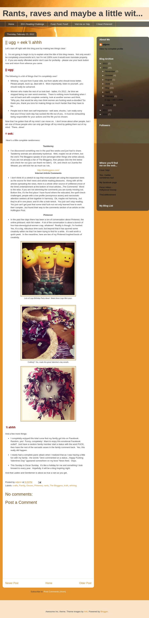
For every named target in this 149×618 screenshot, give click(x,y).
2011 (105, 110)
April (107, 92)
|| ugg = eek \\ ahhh (114, 100)
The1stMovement (107, 194)
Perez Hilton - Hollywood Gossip (107, 188)
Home (11, 24)
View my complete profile (111, 49)
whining (73, 485)
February (109, 96)
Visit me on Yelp (82, 24)
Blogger (104, 611)
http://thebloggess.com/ (48, 170)
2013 (105, 63)
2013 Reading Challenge (32, 24)
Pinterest (38, 485)
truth (66, 485)
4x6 (85, 611)
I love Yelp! (104, 170)
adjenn (106, 44)
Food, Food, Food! (59, 24)
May (107, 88)
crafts (15, 485)
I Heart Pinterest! (104, 24)
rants (46, 485)
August (108, 79)
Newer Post (12, 583)
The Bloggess (56, 485)
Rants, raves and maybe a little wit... (73, 13)
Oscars (29, 485)
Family (22, 485)
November (110, 71)
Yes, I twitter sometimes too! (106, 176)
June (108, 84)
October (109, 75)
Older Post (85, 583)
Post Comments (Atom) (55, 591)
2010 (105, 114)
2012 (105, 68)
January (109, 105)
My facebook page (108, 182)
